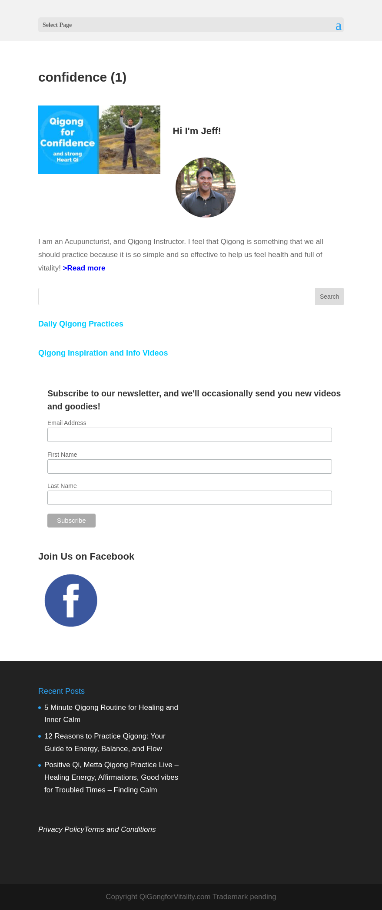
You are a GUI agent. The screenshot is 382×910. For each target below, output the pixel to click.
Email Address (66, 422)
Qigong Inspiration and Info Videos (103, 353)
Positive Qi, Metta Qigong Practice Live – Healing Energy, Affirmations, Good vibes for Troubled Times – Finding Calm (111, 777)
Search (329, 296)
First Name (62, 454)
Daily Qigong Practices (80, 324)
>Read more (84, 268)
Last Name (62, 485)
